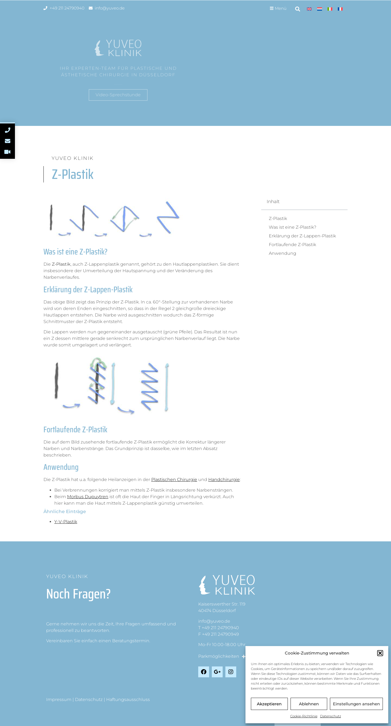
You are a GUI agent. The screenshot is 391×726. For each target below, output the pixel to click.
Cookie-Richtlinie (303, 716)
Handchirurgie (224, 479)
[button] (380, 653)
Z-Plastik (278, 218)
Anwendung (282, 253)
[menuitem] (309, 9)
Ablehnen (309, 703)
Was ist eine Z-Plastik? (292, 227)
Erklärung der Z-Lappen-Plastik (302, 235)
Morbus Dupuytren (87, 496)
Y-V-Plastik (65, 521)
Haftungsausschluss (128, 699)
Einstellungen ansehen (356, 703)
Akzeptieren (269, 703)
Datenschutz (330, 716)
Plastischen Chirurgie (174, 479)
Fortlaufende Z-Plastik (292, 244)
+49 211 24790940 (220, 627)
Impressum (58, 699)
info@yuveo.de (214, 621)
